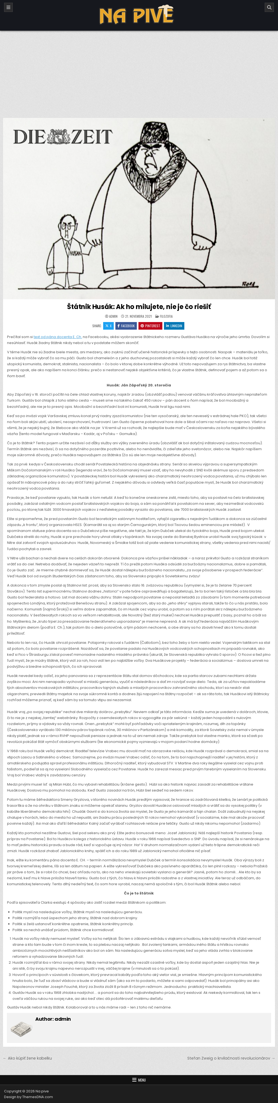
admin (113, 316)
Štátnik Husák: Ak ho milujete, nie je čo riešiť (139, 306)
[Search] (269, 7)
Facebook (126, 325)
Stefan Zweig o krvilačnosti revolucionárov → (231, 1058)
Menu (142, 1080)
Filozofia (166, 316)
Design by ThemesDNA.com (28, 1096)
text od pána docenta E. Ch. (58, 336)
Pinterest (150, 325)
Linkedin (174, 325)
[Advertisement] (139, 71)
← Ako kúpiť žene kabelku (27, 1058)
